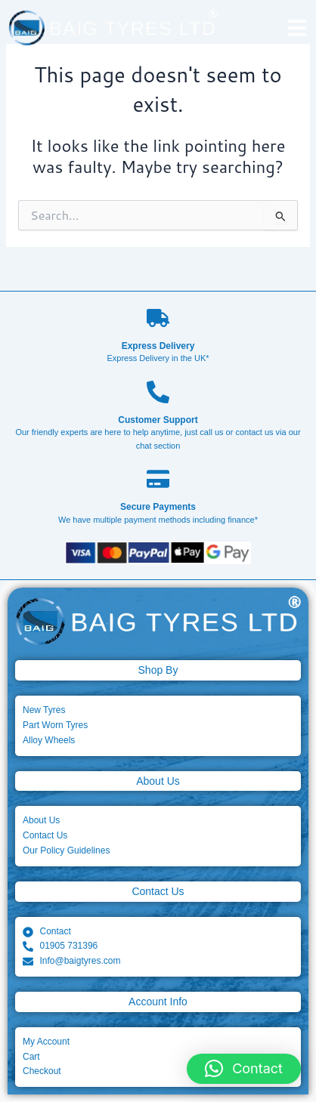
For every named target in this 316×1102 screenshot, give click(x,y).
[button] (244, 1069)
